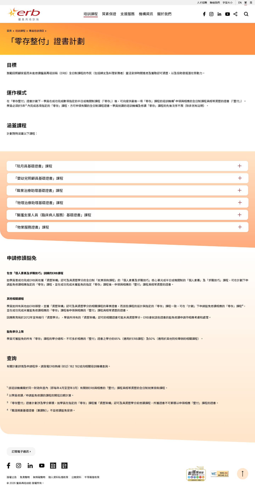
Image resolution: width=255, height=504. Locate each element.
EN (240, 2)
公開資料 (76, 477)
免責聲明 (25, 477)
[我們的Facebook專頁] (8, 466)
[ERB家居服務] (53, 466)
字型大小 (228, 2)
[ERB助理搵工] (64, 466)
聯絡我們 (215, 2)
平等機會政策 (91, 477)
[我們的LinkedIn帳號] (30, 466)
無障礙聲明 (39, 477)
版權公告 (12, 477)
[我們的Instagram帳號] (19, 466)
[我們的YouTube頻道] (42, 466)
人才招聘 (202, 2)
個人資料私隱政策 (58, 477)
